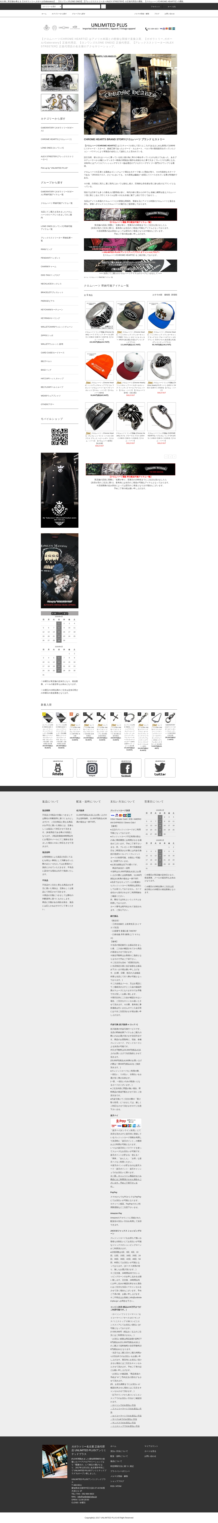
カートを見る (150, 1451)
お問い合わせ (168, 14)
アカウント (154, 7)
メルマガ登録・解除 (140, 14)
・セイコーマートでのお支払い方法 (126, 1416)
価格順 (167, 295)
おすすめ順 (157, 295)
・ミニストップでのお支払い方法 (125, 1426)
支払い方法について (119, 1451)
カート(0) (170, 7)
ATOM (118, 1486)
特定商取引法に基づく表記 (122, 1466)
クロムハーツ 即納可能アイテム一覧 (101, 277)
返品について (116, 1461)
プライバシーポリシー (120, 1471)
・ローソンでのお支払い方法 (123, 1405)
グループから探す (77, 14)
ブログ (155, 14)
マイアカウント (151, 1446)
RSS (112, 1486)
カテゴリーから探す (57, 14)
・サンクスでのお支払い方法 (123, 1423)
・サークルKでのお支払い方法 (123, 1419)
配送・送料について (119, 1456)
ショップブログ (117, 1481)
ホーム (44, 14)
